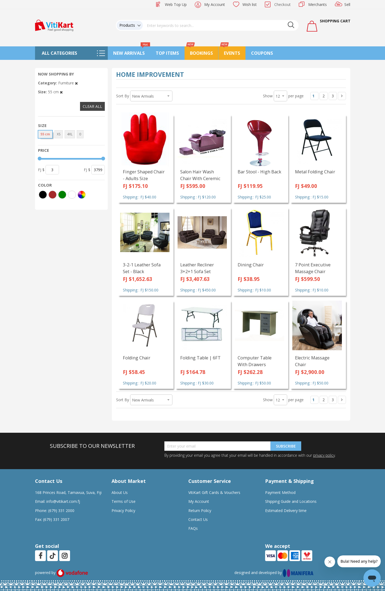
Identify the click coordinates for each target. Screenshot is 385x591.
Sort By (122, 95)
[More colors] (81, 195)
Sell (347, 4)
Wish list (249, 4)
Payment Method (280, 492)
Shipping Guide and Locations (291, 501)
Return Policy (199, 510)
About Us (120, 492)
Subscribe (286, 446)
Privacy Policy (123, 510)
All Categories (59, 53)
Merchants (317, 4)
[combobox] (221, 25)
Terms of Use (124, 501)
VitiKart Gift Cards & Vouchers (214, 492)
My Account (214, 4)
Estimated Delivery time (286, 510)
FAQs (193, 528)
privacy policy (324, 455)
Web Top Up (176, 4)
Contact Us (198, 519)
